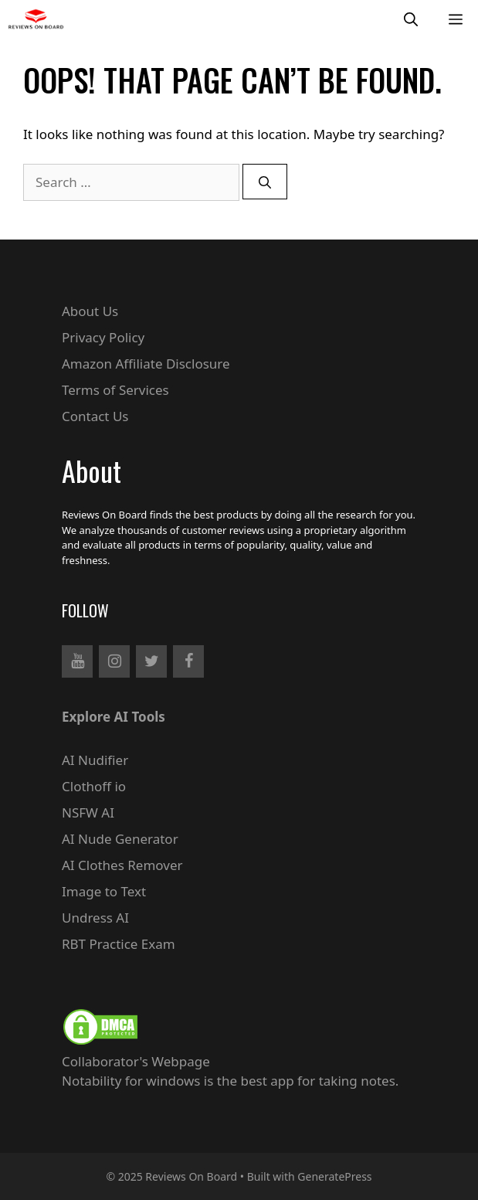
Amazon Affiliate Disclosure (146, 363)
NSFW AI (88, 812)
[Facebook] (188, 661)
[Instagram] (114, 661)
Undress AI (95, 917)
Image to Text (104, 891)
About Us (90, 311)
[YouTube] (77, 661)
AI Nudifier (95, 760)
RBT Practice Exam (118, 944)
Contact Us (95, 416)
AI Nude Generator (120, 839)
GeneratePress (334, 1176)
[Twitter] (151, 661)
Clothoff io (94, 786)
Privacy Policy (103, 337)
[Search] (264, 181)
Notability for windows (131, 1081)
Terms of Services (115, 390)
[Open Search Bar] (410, 19)
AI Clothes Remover (122, 865)
